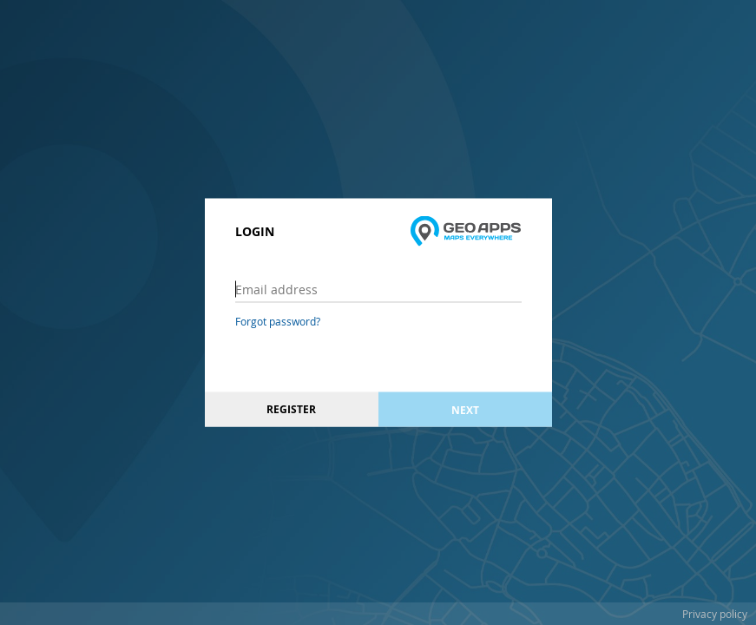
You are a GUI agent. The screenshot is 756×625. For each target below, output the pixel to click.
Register (291, 409)
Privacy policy (714, 614)
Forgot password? (277, 321)
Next (465, 409)
